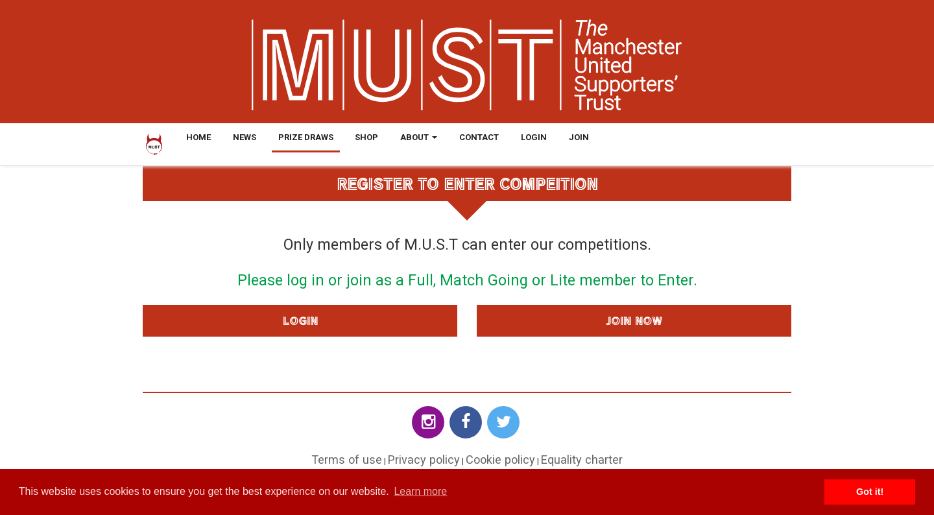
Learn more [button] (420, 491)
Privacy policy (424, 459)
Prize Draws (305, 137)
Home (198, 137)
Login (534, 137)
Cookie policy (500, 459)
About (418, 137)
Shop (366, 137)
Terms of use (346, 459)
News (244, 137)
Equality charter (582, 459)
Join (579, 137)
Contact (479, 137)
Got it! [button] (869, 491)
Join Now (634, 320)
